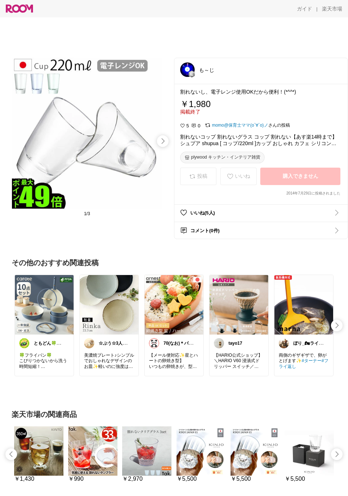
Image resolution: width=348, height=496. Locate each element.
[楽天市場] (332, 8)
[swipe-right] (163, 141)
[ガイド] (304, 8)
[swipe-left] (11, 454)
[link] (44, 304)
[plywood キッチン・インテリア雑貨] (222, 157)
